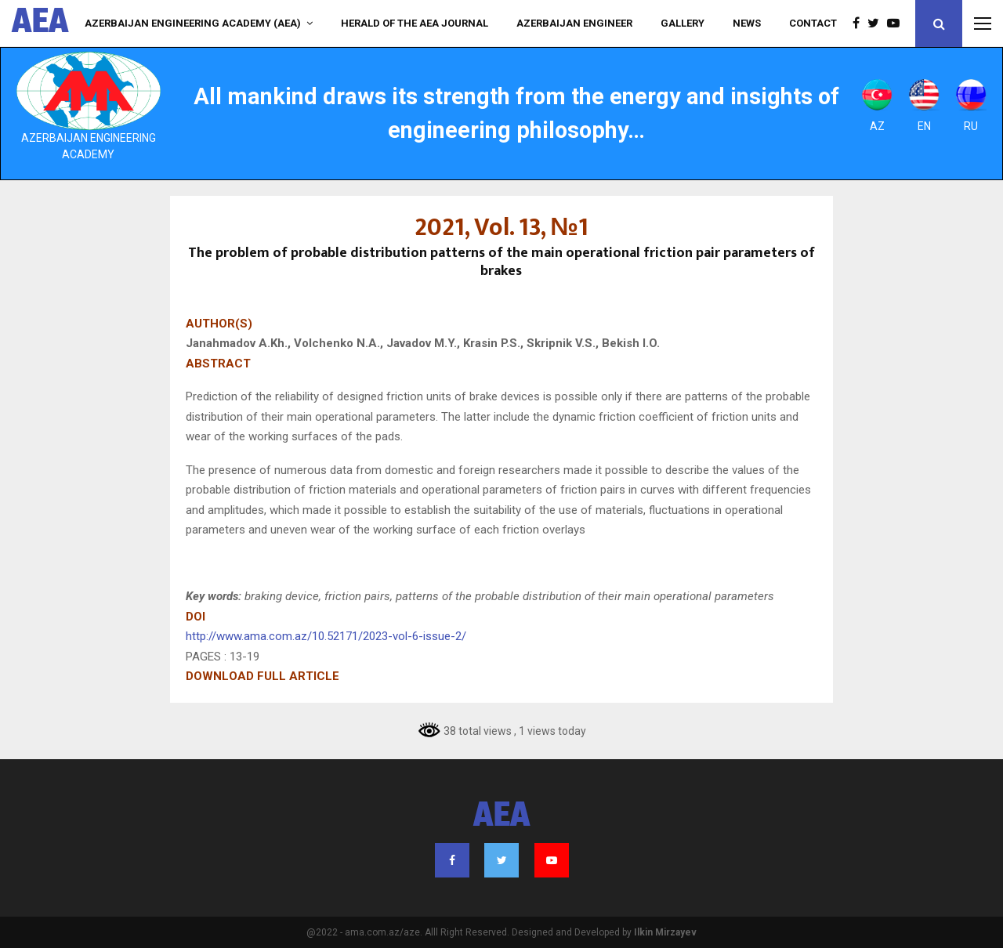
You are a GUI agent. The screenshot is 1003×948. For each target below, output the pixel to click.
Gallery (682, 23)
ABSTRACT (218, 363)
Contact (813, 23)
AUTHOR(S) (219, 324)
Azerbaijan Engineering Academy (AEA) (193, 23)
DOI (195, 617)
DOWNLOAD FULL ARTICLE (262, 676)
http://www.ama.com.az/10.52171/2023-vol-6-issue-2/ (326, 636)
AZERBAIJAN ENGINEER (574, 23)
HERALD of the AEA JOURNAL (414, 23)
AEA (40, 23)
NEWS (747, 23)
